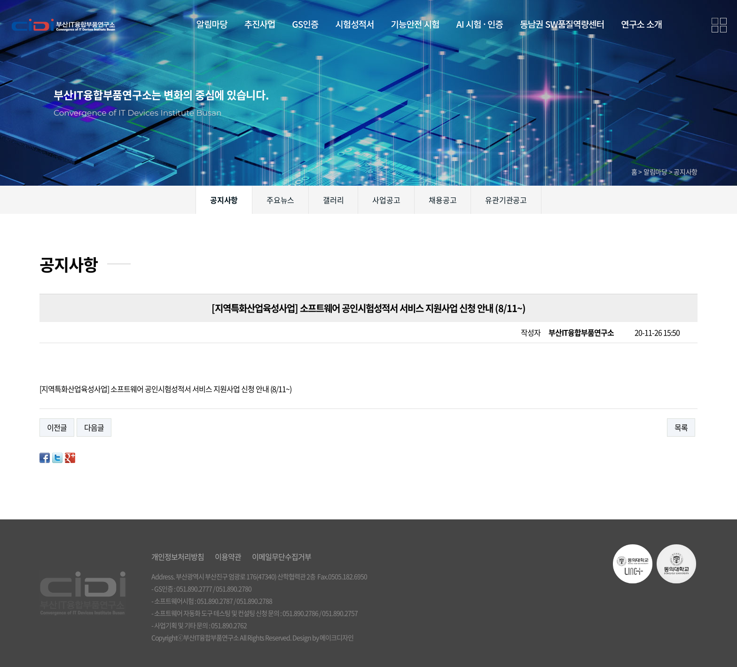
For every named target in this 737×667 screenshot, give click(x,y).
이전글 (57, 427)
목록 (681, 427)
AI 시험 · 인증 (479, 23)
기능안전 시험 (415, 23)
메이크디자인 (336, 637)
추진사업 (259, 23)
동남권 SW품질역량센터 (562, 23)
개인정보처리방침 (177, 556)
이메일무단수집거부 (281, 556)
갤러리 (333, 199)
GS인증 (305, 23)
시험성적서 (354, 23)
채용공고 (442, 199)
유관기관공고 (506, 199)
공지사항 (224, 199)
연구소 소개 (641, 23)
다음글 (94, 427)
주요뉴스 (280, 199)
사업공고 (386, 199)
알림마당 (211, 23)
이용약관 (228, 556)
